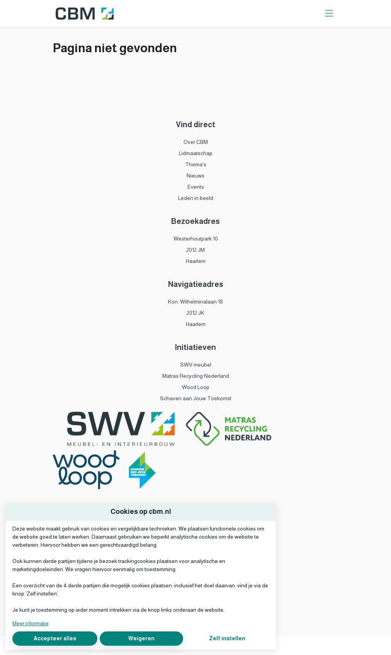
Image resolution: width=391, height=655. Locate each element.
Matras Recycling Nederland (195, 376)
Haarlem (196, 261)
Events (195, 187)
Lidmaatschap (195, 153)
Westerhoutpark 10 (195, 238)
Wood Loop (195, 387)
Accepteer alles (55, 638)
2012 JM (195, 250)
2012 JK (195, 313)
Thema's (195, 164)
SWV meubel (195, 365)
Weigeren (141, 638)
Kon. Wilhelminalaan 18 (195, 302)
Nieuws (195, 175)
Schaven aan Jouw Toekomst (195, 398)
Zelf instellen (227, 638)
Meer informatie (30, 623)
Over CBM (196, 142)
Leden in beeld (195, 198)
